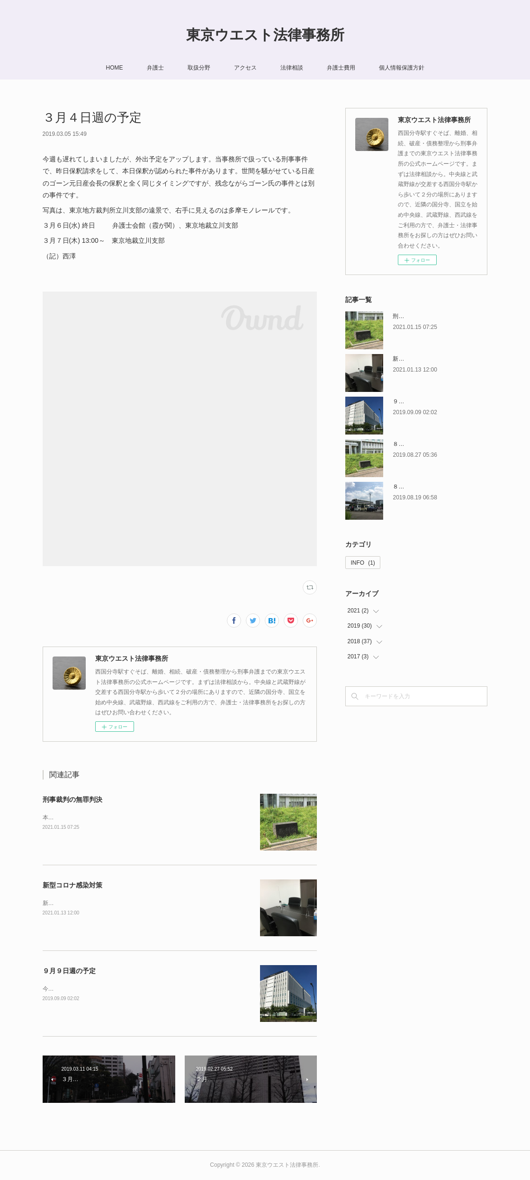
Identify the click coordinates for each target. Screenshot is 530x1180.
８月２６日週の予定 (418, 444)
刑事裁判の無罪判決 (72, 799)
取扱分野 (199, 67)
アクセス (245, 67)
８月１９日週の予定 (418, 486)
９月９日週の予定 (69, 971)
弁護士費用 (341, 67)
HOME (114, 67)
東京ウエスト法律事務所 (265, 35)
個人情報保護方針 (401, 67)
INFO (362, 562)
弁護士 (155, 67)
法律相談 (291, 67)
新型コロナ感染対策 (72, 885)
